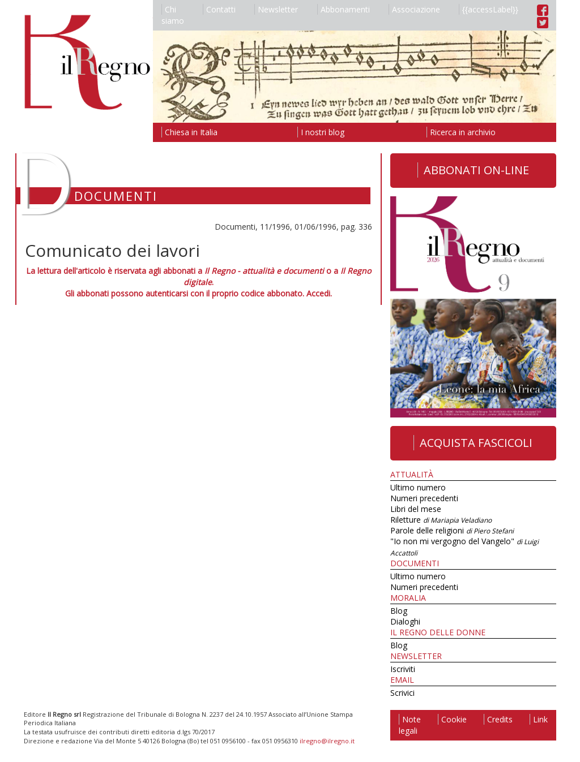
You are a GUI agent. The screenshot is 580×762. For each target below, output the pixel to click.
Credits (498, 719)
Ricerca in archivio (461, 132)
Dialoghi (405, 621)
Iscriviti (402, 669)
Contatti (219, 9)
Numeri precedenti (424, 498)
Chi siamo (172, 15)
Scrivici (402, 692)
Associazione (414, 9)
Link (539, 719)
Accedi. (319, 293)
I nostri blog (320, 132)
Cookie (452, 719)
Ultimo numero (418, 487)
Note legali (410, 725)
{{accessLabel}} (488, 9)
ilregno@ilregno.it (327, 741)
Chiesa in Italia (189, 132)
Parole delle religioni (452, 530)
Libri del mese (415, 508)
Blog (398, 610)
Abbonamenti (343, 9)
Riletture (441, 519)
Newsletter (276, 9)
